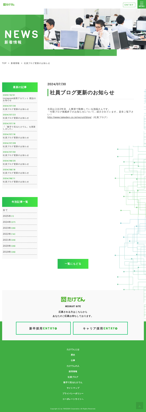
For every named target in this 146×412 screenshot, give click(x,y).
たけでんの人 (73, 366)
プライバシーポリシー (73, 393)
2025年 (8, 216)
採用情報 (73, 371)
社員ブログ (73, 377)
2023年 (9, 228)
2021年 (9, 240)
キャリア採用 (100, 329)
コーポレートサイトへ (73, 399)
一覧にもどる (73, 263)
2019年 (9, 252)
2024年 (9, 222)
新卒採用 (43, 329)
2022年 (9, 234)
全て (5, 210)
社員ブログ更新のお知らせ (16, 109)
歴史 (73, 355)
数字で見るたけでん (72, 382)
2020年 (9, 246)
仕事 (73, 360)
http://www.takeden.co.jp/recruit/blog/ (69, 117)
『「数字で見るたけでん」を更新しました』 (19, 128)
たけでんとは (73, 349)
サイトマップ (73, 388)
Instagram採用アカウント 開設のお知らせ (19, 99)
